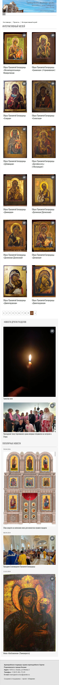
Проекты (16, 22)
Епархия (31, 679)
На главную (7, 22)
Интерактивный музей (29, 22)
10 (32, 313)
